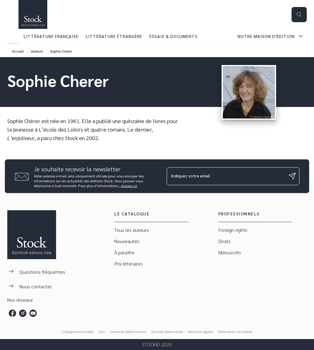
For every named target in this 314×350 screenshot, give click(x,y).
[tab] (13, 36)
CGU (102, 331)
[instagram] (23, 313)
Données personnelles (167, 331)
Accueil (18, 51)
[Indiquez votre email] (225, 176)
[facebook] (12, 313)
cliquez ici (129, 185)
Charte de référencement (128, 331)
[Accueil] (32, 14)
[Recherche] (299, 14)
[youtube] (33, 313)
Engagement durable (78, 331)
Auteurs (37, 51)
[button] (151, 230)
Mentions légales (200, 331)
